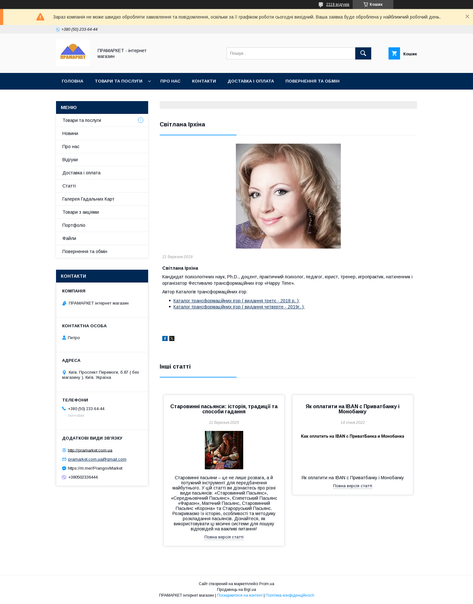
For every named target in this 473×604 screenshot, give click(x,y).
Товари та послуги (118, 81)
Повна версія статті (224, 537)
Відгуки (70, 159)
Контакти (204, 81)
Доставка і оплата (251, 81)
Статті (69, 185)
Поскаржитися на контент (240, 595)
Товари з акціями (80, 212)
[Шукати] (363, 53)
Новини (70, 133)
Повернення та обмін (312, 81)
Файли (69, 238)
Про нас (170, 81)
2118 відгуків (337, 4)
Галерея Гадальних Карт (88, 199)
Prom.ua (266, 584)
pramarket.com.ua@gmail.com (97, 459)
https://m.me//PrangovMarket (95, 468)
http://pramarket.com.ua (90, 450)
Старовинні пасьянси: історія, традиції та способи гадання (223, 409)
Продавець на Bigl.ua (236, 589)
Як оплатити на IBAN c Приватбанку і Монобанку (352, 409)
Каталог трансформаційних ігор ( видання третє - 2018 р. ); (236, 300)
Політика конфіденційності (290, 595)
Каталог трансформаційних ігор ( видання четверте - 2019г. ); (239, 306)
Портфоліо (73, 225)
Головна (72, 81)
